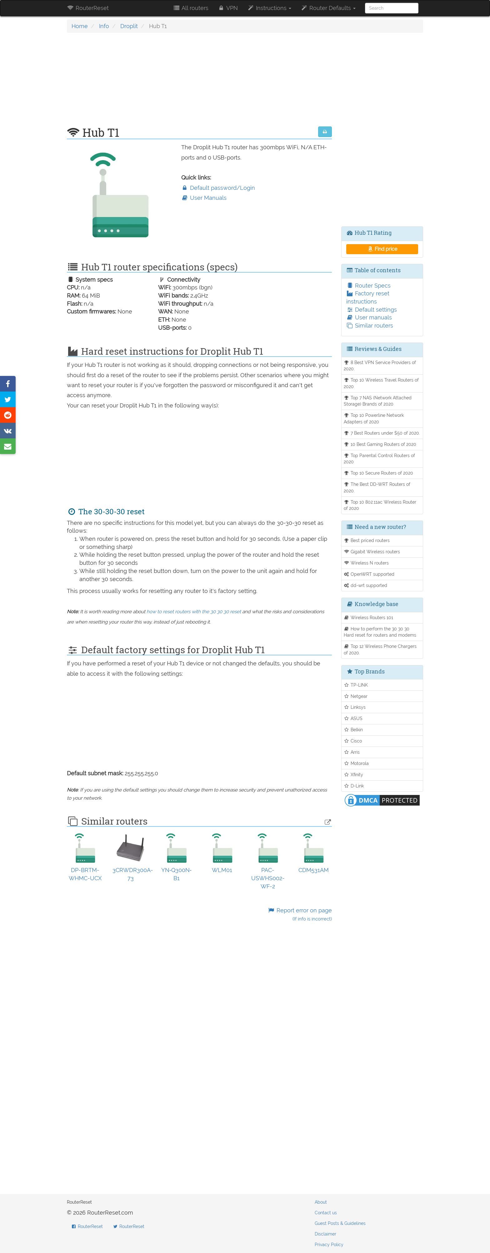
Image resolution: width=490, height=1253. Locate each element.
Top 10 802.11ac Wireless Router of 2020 (380, 505)
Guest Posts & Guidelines (340, 1223)
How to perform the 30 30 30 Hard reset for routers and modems (380, 632)
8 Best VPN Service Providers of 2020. (380, 366)
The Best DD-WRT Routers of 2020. (377, 487)
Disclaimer (325, 1233)
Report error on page (300, 914)
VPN (228, 8)
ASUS (353, 718)
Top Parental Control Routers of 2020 (379, 459)
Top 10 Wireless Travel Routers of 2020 (381, 383)
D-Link (354, 785)
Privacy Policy (329, 1244)
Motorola (356, 763)
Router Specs (368, 285)
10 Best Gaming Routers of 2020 (380, 444)
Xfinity (353, 774)
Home (80, 26)
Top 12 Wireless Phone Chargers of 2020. (380, 649)
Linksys (355, 707)
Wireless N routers (366, 562)
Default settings (371, 309)
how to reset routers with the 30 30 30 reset (194, 611)
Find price (382, 249)
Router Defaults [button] (328, 8)
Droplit (129, 26)
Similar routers (369, 325)
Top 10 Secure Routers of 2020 (378, 473)
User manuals (369, 317)
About (321, 1202)
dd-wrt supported (366, 585)
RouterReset (88, 8)
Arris (352, 752)
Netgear (356, 696)
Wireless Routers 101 (368, 617)
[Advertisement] (199, 82)
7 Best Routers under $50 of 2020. (382, 433)
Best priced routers (367, 540)
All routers (190, 8)
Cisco (353, 740)
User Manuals (204, 198)
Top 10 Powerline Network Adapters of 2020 (374, 418)
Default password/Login (218, 188)
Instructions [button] (269, 8)
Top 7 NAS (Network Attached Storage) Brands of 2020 (378, 401)
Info (104, 26)
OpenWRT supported (369, 574)
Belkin (353, 729)
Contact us (326, 1212)
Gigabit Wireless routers (372, 551)
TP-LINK (356, 685)
